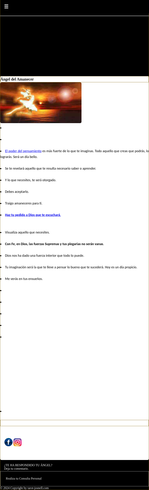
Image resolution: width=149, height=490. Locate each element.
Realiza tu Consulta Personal (24, 478)
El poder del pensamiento (23, 151)
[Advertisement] (74, 47)
